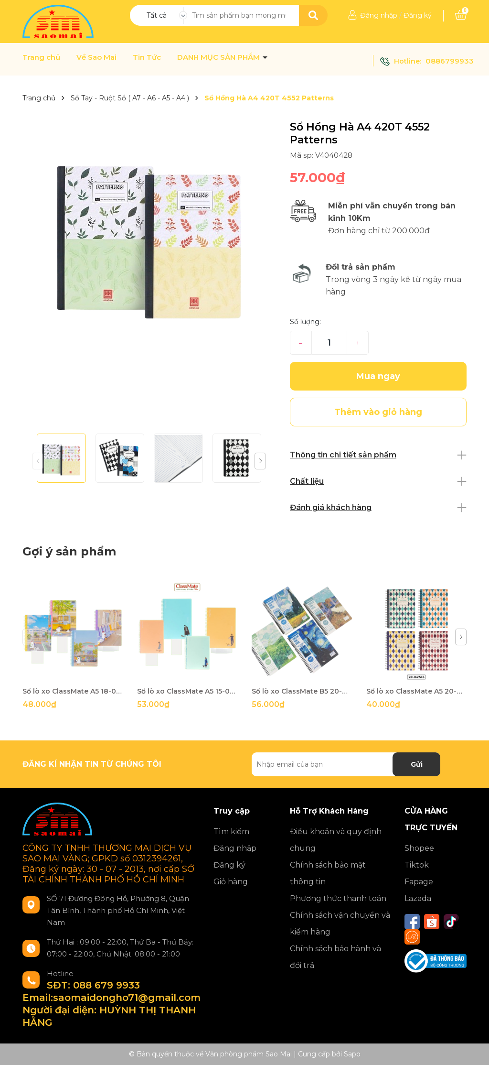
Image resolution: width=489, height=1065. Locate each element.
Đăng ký (418, 15)
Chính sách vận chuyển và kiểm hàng (340, 923)
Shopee (419, 848)
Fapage (418, 881)
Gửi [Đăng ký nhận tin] (417, 764)
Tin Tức (147, 57)
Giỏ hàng (230, 881)
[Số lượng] (329, 343)
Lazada (417, 898)
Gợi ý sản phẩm (69, 551)
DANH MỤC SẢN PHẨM (219, 57)
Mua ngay (378, 376)
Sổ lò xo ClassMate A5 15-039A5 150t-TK (187, 691)
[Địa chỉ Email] (346, 764)
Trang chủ (41, 57)
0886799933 (449, 60)
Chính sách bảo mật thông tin (328, 873)
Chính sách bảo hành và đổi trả (335, 957)
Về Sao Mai (96, 57)
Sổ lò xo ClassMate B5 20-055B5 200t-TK (302, 691)
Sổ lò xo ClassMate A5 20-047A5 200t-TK (416, 691)
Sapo (352, 1054)
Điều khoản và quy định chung (336, 840)
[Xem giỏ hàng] (461, 15)
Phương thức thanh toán (338, 898)
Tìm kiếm (231, 831)
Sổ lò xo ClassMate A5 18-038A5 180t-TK (72, 691)
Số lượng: (305, 321)
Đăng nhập (378, 15)
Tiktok (416, 864)
